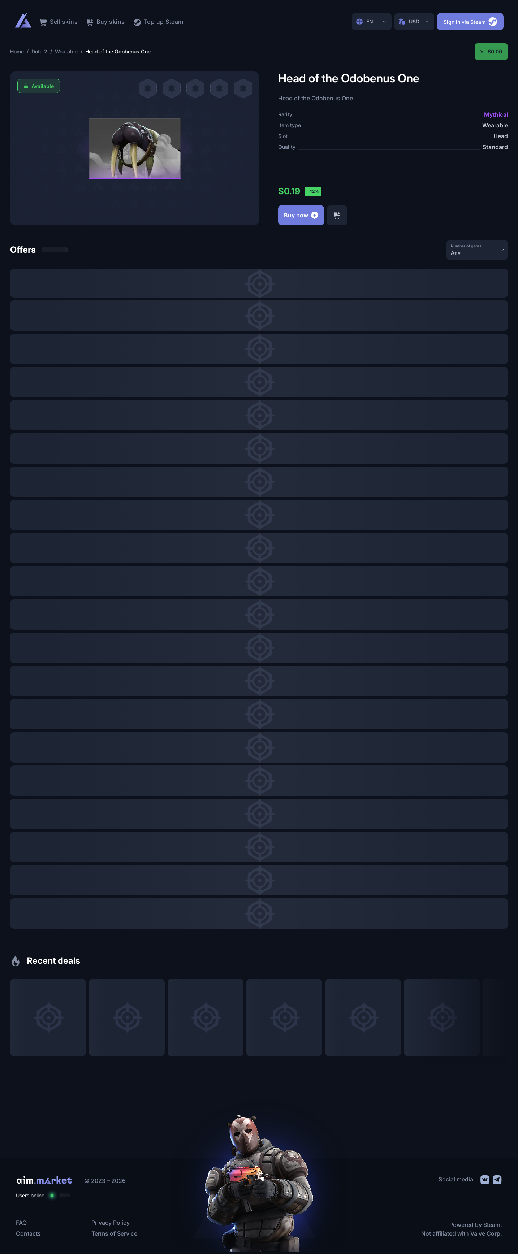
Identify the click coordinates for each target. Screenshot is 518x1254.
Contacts (28, 1233)
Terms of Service (114, 1233)
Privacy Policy (110, 1222)
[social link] (484, 1179)
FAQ (21, 1222)
